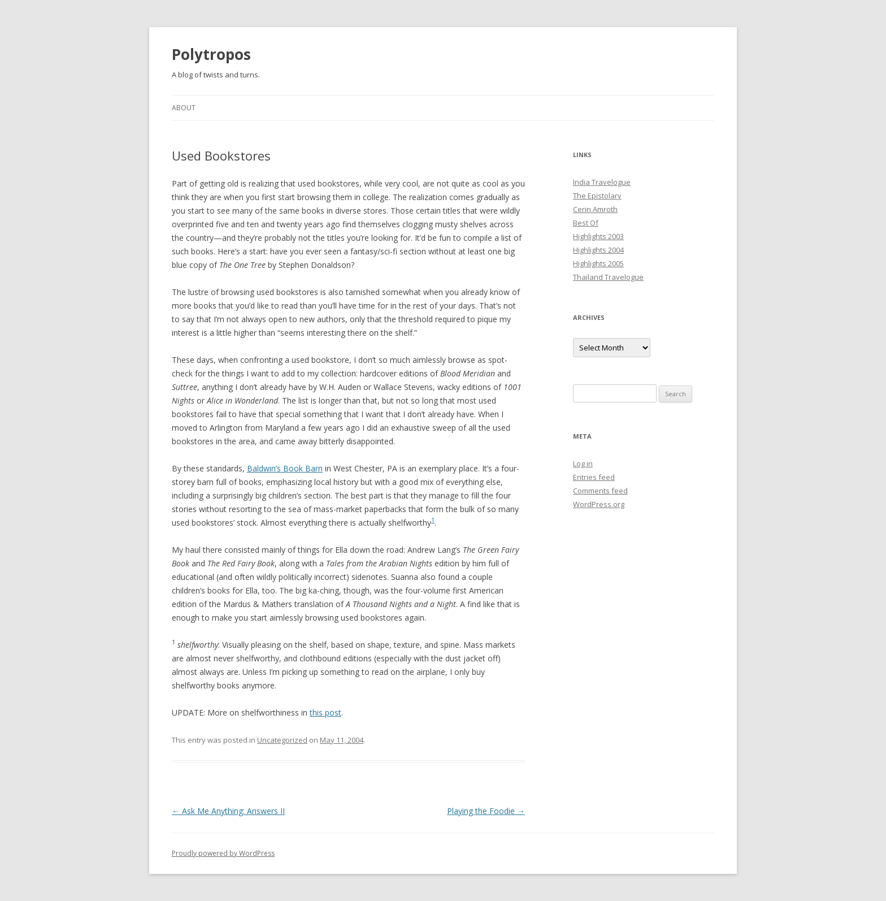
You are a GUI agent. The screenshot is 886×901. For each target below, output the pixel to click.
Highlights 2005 (598, 263)
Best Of (585, 223)
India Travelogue (602, 182)
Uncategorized (282, 740)
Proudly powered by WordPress (223, 853)
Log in (583, 463)
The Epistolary (597, 195)
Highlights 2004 (598, 250)
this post (325, 712)
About (184, 107)
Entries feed (594, 477)
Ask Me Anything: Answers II (228, 810)
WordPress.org (598, 504)
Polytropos (211, 54)
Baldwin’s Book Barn (285, 468)
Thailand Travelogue (608, 277)
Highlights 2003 (598, 236)
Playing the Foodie (486, 810)
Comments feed (600, 491)
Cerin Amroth (595, 209)
